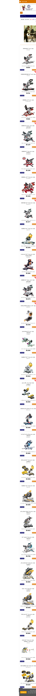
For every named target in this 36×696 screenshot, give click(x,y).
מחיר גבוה (8, 19)
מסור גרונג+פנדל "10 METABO (9, 202)
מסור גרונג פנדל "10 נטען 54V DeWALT (8, 615)
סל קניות (3, 1)
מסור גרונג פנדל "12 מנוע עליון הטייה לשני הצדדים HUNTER (27, 152)
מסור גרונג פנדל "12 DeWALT (9, 485)
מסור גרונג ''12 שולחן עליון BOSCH (9, 408)
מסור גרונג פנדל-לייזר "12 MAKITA (27, 562)
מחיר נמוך (13, 19)
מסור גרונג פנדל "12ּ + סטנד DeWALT (9, 589)
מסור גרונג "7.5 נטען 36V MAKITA (27, 485)
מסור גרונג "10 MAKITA (27, 202)
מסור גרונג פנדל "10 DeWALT (27, 382)
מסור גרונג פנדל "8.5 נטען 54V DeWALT (8, 461)
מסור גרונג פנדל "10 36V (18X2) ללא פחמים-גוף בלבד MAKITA (27, 461)
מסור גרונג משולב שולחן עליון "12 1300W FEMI (27, 435)
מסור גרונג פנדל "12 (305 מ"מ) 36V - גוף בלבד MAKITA (26, 666)
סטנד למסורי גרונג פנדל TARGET (27, 100)
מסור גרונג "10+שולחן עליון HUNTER (26, 126)
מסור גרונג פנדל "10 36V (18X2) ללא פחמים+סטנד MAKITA (27, 641)
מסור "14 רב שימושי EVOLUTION (9, 305)
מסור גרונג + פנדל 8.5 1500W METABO (8, 126)
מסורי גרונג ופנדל (19, 21)
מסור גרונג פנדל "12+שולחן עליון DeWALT (9, 563)
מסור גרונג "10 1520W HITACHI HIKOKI (27, 281)
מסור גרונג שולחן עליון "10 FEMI (27, 305)
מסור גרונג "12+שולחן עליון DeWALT (26, 512)
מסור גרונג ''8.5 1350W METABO (9, 74)
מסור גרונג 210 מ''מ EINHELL (27, 74)
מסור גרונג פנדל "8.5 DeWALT (9, 357)
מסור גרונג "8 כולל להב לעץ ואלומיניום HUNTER (27, 49)
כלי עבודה (32, 21)
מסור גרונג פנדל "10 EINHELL (9, 177)
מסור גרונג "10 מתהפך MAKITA (27, 588)
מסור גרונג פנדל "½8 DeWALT (9, 228)
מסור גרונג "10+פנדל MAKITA (27, 408)
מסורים (24, 21)
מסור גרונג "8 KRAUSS (9, 48)
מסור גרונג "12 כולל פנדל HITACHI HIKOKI (26, 615)
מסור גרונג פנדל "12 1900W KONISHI (27, 178)
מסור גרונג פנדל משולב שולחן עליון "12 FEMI (8, 512)
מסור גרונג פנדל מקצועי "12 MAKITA (9, 538)
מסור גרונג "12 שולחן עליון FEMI (27, 331)
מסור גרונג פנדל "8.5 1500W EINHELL (8, 152)
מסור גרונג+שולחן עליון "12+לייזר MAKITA (9, 435)
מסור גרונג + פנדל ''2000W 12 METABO (8, 281)
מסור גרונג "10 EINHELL (8, 100)
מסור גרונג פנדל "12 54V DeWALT (9, 665)
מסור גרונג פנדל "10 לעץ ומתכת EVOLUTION (9, 255)
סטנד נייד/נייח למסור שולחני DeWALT (27, 229)
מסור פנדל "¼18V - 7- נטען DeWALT (9, 383)
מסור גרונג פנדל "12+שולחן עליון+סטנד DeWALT (9, 641)
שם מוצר (4, 19)
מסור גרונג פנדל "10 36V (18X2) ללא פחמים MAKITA (27, 538)
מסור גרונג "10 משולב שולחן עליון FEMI (27, 255)
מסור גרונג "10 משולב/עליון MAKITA (9, 332)
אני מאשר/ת (4, 692)
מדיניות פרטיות (32, 694)
